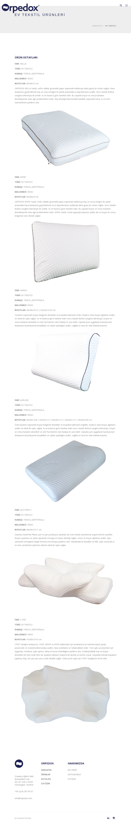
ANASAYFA (46, 770)
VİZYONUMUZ (74, 774)
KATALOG (46, 779)
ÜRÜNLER (45, 774)
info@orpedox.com (23, 798)
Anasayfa (98, 26)
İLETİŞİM (45, 783)
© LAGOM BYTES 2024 (23, 818)
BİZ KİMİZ (72, 770)
